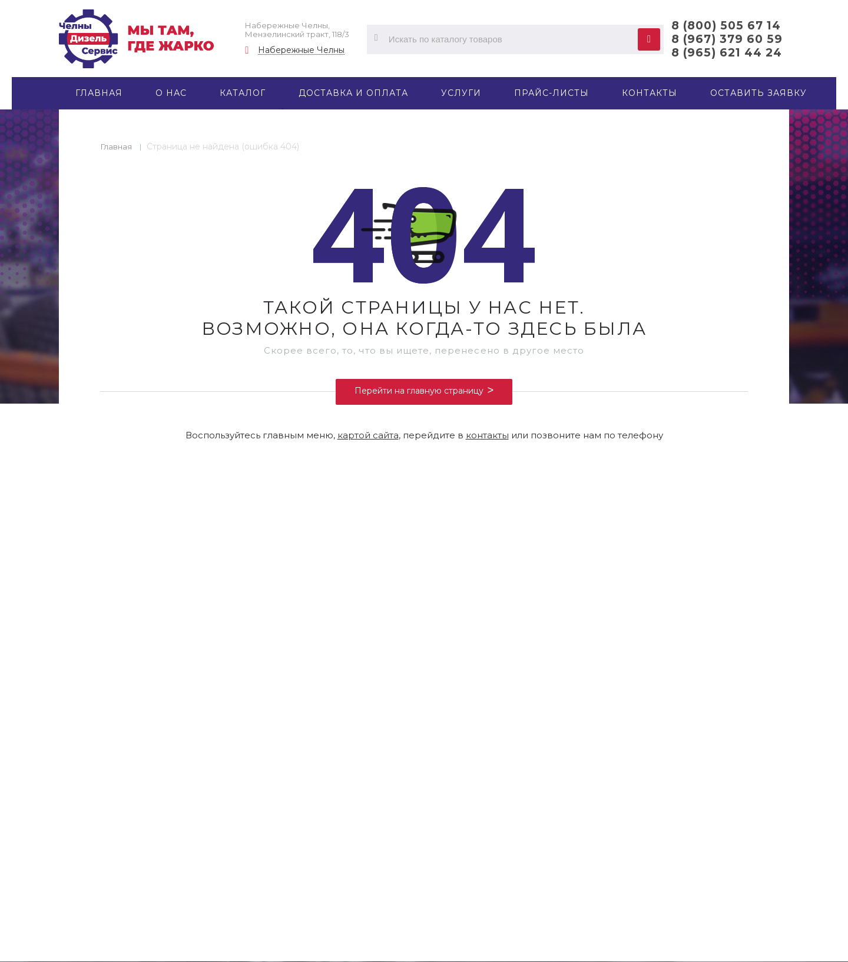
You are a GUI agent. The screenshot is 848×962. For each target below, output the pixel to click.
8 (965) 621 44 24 (726, 52)
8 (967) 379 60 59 (727, 39)
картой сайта (368, 435)
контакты (487, 435)
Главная (116, 146)
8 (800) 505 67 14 (726, 25)
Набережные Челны (301, 50)
